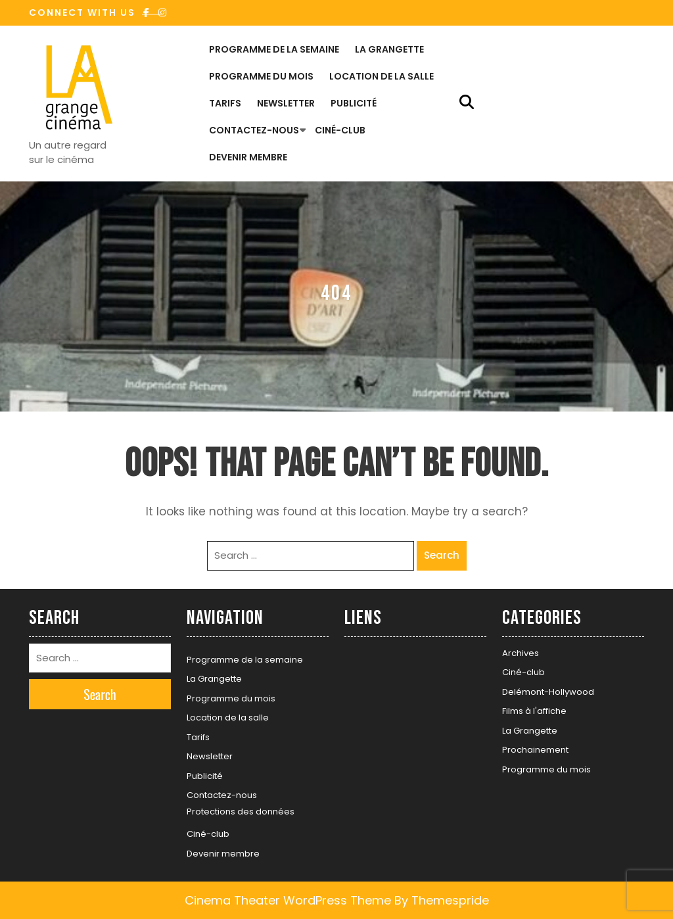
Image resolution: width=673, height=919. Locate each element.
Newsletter (286, 103)
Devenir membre (248, 157)
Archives (520, 653)
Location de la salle (381, 76)
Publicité (354, 103)
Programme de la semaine (274, 49)
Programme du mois (261, 76)
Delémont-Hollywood (548, 692)
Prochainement (535, 749)
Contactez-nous (254, 130)
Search (441, 555)
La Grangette (389, 49)
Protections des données (240, 811)
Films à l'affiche (534, 711)
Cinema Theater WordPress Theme (288, 900)
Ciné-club (340, 130)
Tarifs (225, 103)
